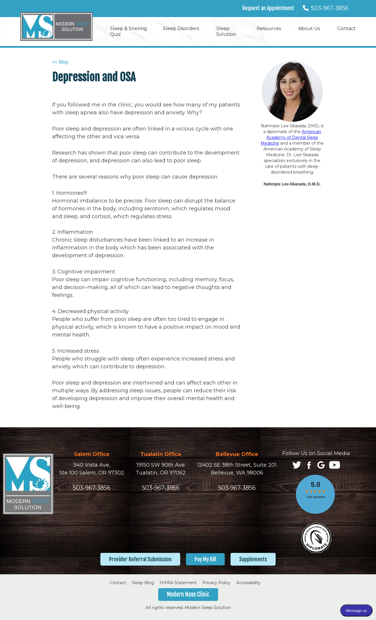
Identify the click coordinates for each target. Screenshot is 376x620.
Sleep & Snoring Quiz (128, 31)
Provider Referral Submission (140, 559)
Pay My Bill (205, 559)
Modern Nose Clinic (188, 594)
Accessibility (248, 582)
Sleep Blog (143, 582)
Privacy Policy (216, 582)
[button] (184, 28)
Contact (118, 582)
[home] (56, 26)
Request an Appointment (268, 8)
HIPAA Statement (178, 582)
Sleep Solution (226, 31)
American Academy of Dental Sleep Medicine (291, 137)
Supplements (253, 559)
